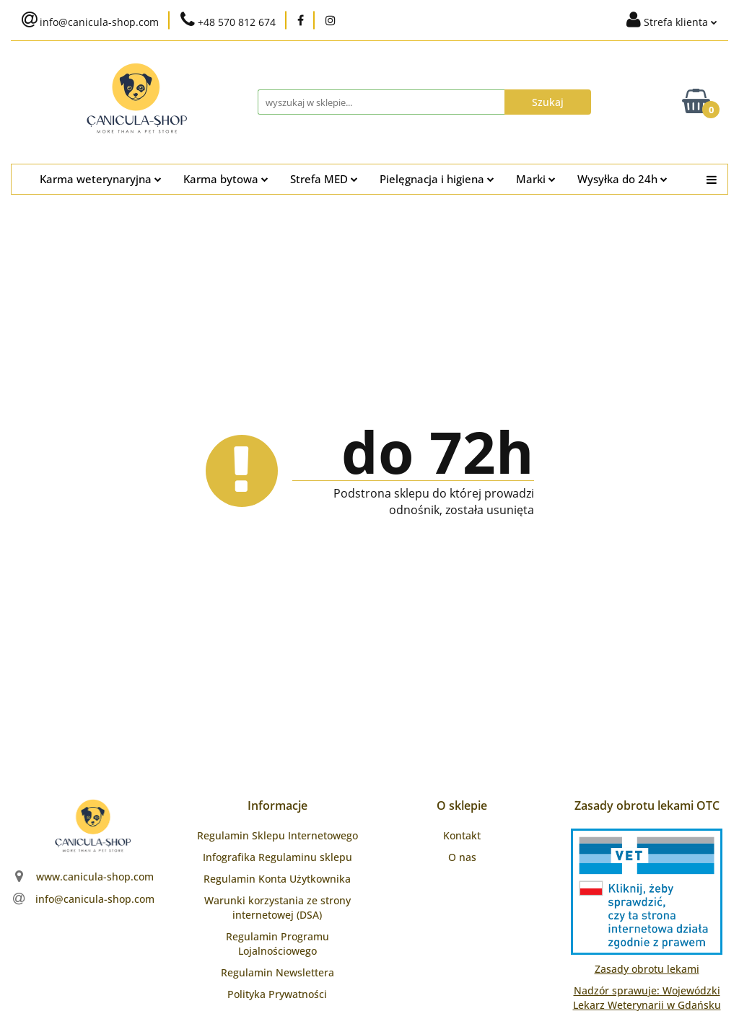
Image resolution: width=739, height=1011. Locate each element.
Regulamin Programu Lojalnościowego (277, 944)
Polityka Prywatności (277, 994)
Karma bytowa (225, 179)
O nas (462, 857)
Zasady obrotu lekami (647, 969)
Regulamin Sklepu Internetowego (277, 835)
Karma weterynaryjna (101, 179)
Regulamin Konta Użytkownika (277, 879)
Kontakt (462, 835)
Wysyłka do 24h (622, 179)
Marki (536, 179)
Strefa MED (324, 179)
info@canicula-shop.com (94, 899)
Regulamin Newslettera (277, 972)
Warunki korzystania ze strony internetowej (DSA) (277, 907)
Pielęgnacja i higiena (437, 179)
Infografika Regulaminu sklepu (277, 857)
